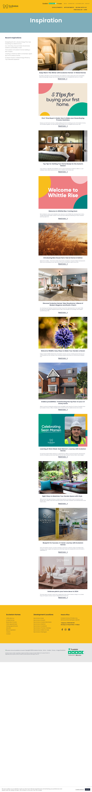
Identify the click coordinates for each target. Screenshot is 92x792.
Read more (62, 79)
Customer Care (79, 3)
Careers (8, 632)
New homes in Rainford (39, 624)
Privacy (54, 650)
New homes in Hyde (39, 618)
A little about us (10, 618)
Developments (57, 7)
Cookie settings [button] (79, 789)
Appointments (69, 7)
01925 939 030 (71, 623)
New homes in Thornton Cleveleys (42, 628)
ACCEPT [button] (87, 789)
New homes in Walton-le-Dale (41, 630)
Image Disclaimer (60, 650)
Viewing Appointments (12, 626)
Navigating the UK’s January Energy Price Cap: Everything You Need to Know (18, 43)
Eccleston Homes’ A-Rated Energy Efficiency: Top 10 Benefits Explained (17, 58)
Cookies (49, 650)
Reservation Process (11, 622)
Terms (44, 650)
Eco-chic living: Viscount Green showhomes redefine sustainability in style (17, 46)
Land (85, 9)
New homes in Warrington (40, 632)
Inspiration (71, 3)
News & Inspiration (11, 630)
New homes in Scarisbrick (40, 626)
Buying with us (81, 7)
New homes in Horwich (39, 620)
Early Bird (8, 628)
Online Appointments (11, 624)
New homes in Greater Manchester (43, 622)
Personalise (78, 9)
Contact (87, 3)
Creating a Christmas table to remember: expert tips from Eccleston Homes (18, 54)
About (65, 3)
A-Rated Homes (10, 620)
